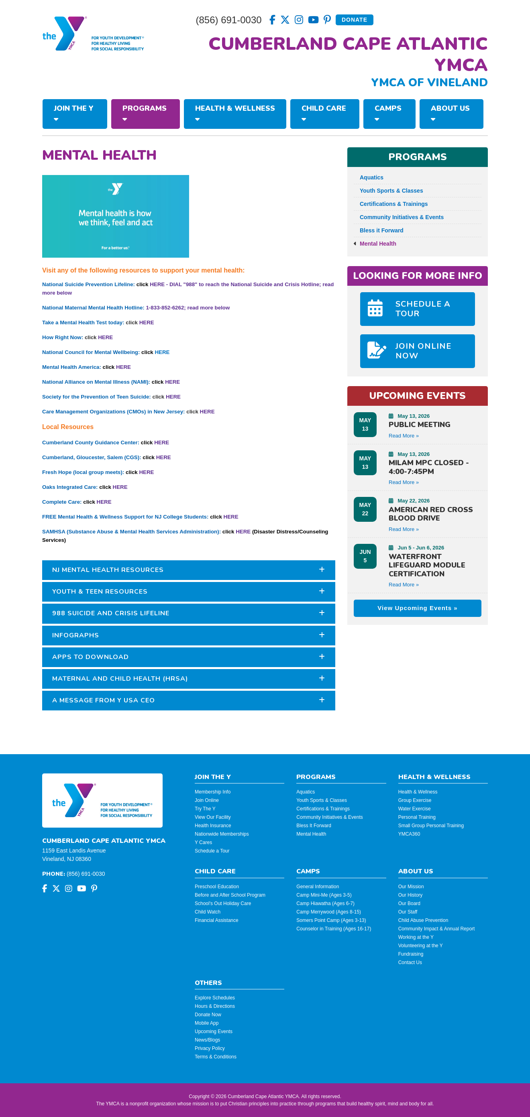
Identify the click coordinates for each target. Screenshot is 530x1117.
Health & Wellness (235, 113)
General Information (317, 886)
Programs (144, 113)
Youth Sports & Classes (388, 190)
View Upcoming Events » (417, 607)
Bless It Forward (313, 825)
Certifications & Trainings (391, 204)
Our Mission (411, 886)
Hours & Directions (215, 1006)
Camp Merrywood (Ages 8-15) (328, 912)
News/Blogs (207, 1040)
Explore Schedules (215, 998)
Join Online (207, 800)
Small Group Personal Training (431, 825)
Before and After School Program (230, 895)
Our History (410, 895)
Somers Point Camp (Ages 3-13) (331, 920)
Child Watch (207, 912)
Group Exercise (415, 800)
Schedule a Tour (212, 851)
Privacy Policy (210, 1048)
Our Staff (408, 912)
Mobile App (206, 1023)
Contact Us (410, 962)
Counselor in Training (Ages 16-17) (333, 929)
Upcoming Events (213, 1031)
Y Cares (203, 842)
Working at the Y (416, 937)
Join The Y (74, 113)
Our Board (409, 903)
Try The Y (205, 809)
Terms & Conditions (215, 1057)
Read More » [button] (404, 436)
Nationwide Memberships (222, 834)
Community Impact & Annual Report (436, 929)
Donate (354, 19)
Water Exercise (414, 809)
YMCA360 (409, 834)
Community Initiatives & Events (399, 217)
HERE (146, 322)
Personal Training (417, 817)
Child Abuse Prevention (423, 920)
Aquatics (368, 177)
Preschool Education (217, 886)
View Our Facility (213, 817)
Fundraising (411, 954)
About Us (450, 113)
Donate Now (208, 1014)
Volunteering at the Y (420, 945)
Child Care (324, 113)
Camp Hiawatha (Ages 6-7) (325, 903)
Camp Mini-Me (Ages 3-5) (323, 895)
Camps (388, 113)
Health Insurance (213, 825)
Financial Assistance (216, 920)
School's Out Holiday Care (223, 903)
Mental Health (375, 243)
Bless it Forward (379, 230)
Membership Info (212, 792)
